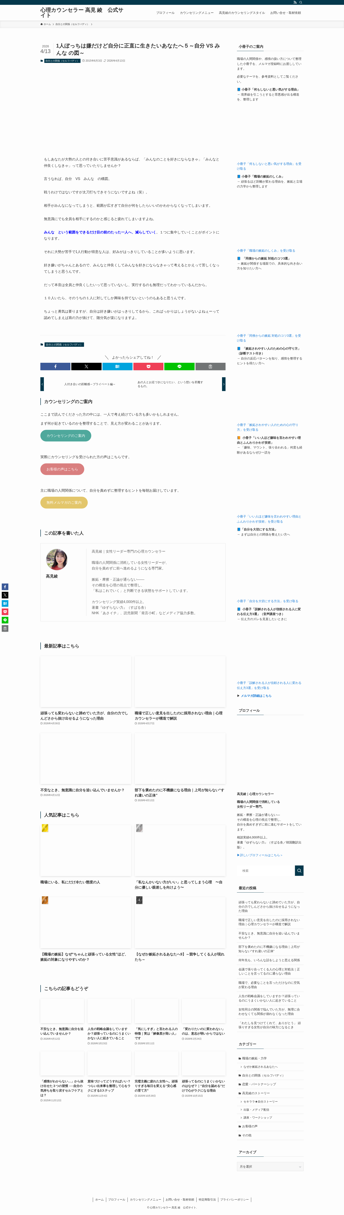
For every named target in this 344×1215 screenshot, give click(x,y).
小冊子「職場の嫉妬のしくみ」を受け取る (266, 250)
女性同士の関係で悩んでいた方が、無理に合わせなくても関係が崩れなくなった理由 (269, 1012)
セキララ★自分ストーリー (261, 1102)
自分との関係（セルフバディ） (62, 60)
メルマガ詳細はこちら (256, 695)
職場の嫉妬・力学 (254, 1058)
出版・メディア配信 (257, 1110)
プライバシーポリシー (234, 1201)
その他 (247, 1137)
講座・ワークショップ (258, 1119)
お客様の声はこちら (62, 469)
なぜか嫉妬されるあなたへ (261, 1067)
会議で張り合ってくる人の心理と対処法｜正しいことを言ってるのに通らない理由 (269, 971)
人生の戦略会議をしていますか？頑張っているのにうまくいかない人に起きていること (269, 998)
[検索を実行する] (299, 870)
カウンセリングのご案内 (66, 436)
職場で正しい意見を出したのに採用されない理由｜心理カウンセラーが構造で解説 (269, 922)
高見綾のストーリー (256, 1094)
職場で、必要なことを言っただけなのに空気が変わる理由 (269, 985)
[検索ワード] (270, 870)
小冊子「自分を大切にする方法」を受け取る (267, 601)
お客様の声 (250, 1128)
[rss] (295, 2)
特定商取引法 (207, 1201)
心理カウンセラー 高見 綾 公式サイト (82, 12)
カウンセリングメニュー (145, 1201)
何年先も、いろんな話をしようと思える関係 (269, 960)
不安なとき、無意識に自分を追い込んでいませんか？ (269, 935)
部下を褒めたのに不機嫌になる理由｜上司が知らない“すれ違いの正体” (269, 949)
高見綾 (52, 576)
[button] (55, 366)
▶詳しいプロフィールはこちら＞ (260, 855)
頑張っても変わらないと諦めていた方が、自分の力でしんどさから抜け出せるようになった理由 (269, 906)
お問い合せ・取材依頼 (180, 1201)
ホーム (99, 1201)
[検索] (301, 2)
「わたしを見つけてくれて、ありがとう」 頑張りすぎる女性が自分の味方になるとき (269, 1025)
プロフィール (116, 1201)
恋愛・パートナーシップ (259, 1085)
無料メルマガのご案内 (64, 502)
